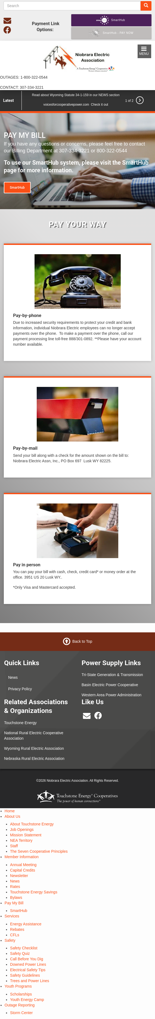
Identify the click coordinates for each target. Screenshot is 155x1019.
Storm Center (21, 1013)
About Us (12, 816)
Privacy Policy (20, 689)
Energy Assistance (25, 924)
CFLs (14, 935)
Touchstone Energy (20, 723)
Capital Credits (22, 870)
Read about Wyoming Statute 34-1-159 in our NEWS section (76, 95)
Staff (14, 846)
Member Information (22, 857)
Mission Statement (25, 835)
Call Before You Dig (26, 959)
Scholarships (21, 994)
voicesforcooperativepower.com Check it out (76, 104)
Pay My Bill (14, 903)
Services (12, 916)
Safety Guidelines (25, 975)
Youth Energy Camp (27, 999)
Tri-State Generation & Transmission (112, 675)
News (13, 677)
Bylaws (16, 897)
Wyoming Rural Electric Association (34, 748)
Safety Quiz (20, 953)
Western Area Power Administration (111, 695)
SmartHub (17, 187)
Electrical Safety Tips (27, 970)
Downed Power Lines (28, 964)
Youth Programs (18, 986)
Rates (15, 886)
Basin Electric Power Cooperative (110, 685)
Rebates (17, 929)
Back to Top (82, 641)
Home (10, 811)
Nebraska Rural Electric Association (34, 758)
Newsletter (19, 875)
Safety (10, 940)
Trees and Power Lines (29, 981)
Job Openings (21, 829)
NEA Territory (21, 840)
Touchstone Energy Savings (33, 892)
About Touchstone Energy (32, 824)
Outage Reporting (20, 1005)
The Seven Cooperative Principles (39, 851)
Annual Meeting (23, 865)
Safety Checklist (23, 948)
